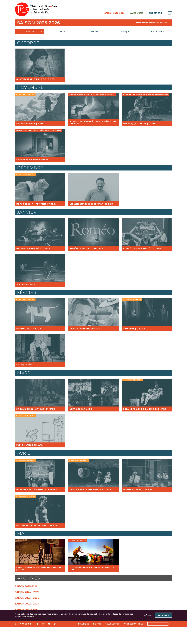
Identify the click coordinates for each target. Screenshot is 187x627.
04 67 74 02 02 (23, 624)
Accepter (163, 615)
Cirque (125, 31)
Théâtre (29, 31)
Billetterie (155, 13)
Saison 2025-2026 (114, 13)
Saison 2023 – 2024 (27, 598)
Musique (93, 31)
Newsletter (112, 624)
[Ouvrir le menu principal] (170, 12)
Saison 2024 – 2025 (27, 592)
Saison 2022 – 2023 (27, 603)
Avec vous (136, 13)
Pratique (83, 624)
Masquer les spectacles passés (151, 22)
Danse (61, 31)
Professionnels (133, 624)
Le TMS (97, 624)
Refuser (147, 615)
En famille (157, 31)
